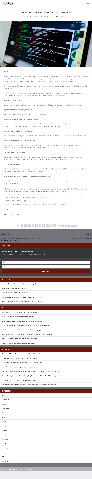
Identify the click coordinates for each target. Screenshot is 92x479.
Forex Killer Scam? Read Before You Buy (14, 292)
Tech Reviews (9, 308)
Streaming (5, 448)
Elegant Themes (12, 469)
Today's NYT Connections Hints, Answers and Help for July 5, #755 (22, 362)
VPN (3, 456)
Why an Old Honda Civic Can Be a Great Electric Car (18, 297)
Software (51, 16)
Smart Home (6, 434)
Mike (35, 16)
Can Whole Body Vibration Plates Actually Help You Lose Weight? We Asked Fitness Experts (30, 376)
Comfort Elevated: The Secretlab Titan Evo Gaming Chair (20, 284)
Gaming (4, 417)
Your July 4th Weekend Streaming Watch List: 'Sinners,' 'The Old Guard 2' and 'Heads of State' (31, 371)
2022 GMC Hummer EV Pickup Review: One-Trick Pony (18, 316)
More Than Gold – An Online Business (13, 288)
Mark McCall (15, 214)
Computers (5, 408)
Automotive (5, 399)
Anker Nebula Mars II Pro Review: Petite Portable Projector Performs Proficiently (27, 334)
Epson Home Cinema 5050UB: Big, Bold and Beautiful (18, 343)
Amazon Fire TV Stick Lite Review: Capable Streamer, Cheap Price (22, 321)
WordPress (29, 469)
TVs (3, 452)
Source (6, 214)
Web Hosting (6, 461)
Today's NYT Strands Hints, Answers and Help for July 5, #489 (21, 354)
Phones (4, 426)
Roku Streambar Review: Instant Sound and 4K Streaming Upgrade (23, 330)
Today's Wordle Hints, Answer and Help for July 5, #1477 (19, 358)
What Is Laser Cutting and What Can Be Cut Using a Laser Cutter (22, 301)
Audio (3, 395)
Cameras (4, 404)
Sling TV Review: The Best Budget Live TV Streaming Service (20, 312)
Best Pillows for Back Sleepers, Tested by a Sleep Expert (19, 367)
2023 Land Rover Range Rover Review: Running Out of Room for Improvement (26, 325)
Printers (4, 430)
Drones (4, 412)
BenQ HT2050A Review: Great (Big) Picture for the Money (19, 338)
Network (4, 421)
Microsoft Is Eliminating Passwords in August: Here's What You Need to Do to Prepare (29, 384)
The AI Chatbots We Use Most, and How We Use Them (19, 380)
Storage (4, 443)
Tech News (8, 349)
